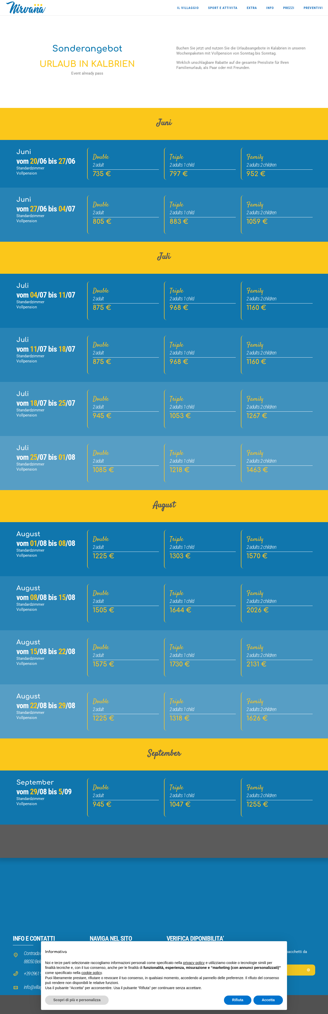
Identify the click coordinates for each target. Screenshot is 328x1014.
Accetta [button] (268, 1000)
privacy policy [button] (194, 963)
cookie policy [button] (91, 973)
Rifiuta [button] (237, 1000)
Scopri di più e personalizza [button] (76, 1000)
